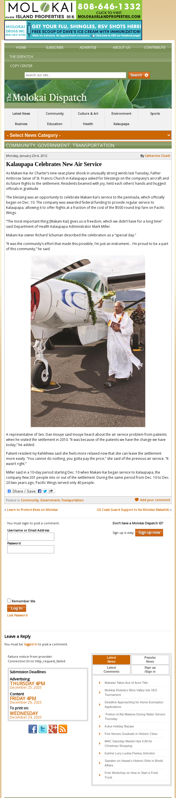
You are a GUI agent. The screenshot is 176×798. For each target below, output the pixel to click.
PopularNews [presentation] (150, 647)
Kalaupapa (121, 124)
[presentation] (30, 563)
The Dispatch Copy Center (21, 61)
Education (54, 124)
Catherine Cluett (157, 144)
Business (21, 124)
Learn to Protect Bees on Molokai (32, 498)
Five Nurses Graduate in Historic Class (131, 721)
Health (88, 124)
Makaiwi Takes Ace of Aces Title (126, 670)
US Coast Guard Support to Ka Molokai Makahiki (133, 498)
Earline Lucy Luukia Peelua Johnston (130, 741)
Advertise (88, 47)
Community (54, 114)
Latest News (21, 114)
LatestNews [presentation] (111, 647)
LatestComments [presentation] (111, 657)
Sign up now (149, 520)
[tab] (111, 648)
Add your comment (152, 488)
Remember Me (21, 589)
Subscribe (54, 47)
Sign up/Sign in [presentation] (150, 657)
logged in (30, 632)
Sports (155, 114)
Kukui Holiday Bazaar (119, 714)
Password (14, 531)
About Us (121, 47)
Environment (121, 114)
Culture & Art (88, 114)
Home (21, 47)
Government (54, 133)
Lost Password (17, 603)
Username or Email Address (28, 518)
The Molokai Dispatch (87, 94)
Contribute (154, 47)
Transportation (93, 133)
